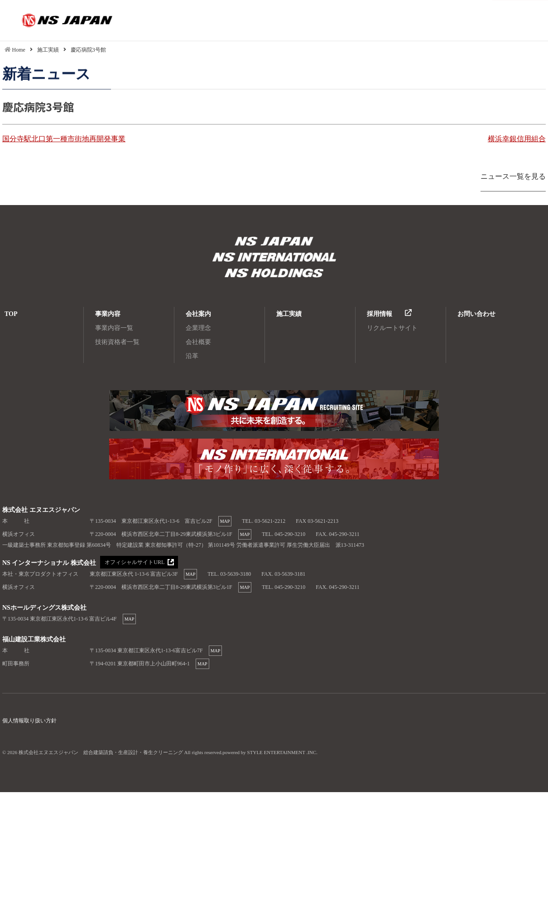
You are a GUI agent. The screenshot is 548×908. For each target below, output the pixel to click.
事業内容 (107, 314)
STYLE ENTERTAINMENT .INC (282, 752)
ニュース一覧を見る (513, 176)
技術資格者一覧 (117, 342)
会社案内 (198, 314)
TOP (11, 314)
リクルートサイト (392, 328)
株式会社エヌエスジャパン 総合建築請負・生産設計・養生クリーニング (274, 242)
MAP (225, 521)
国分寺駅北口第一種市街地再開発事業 (63, 139)
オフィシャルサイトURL (134, 562)
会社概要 (198, 342)
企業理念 (198, 328)
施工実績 (289, 314)
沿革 (192, 356)
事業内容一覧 (114, 328)
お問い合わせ (476, 314)
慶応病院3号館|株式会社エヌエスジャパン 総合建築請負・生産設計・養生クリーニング (49, 20)
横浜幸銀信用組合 (517, 139)
